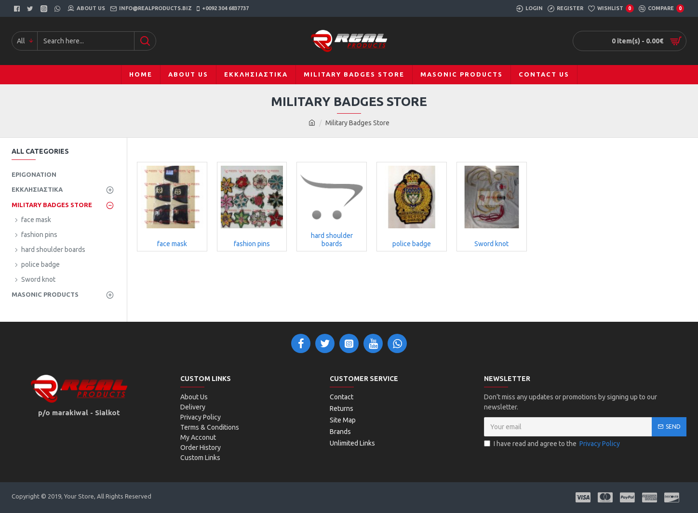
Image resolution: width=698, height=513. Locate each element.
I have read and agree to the (552, 444)
